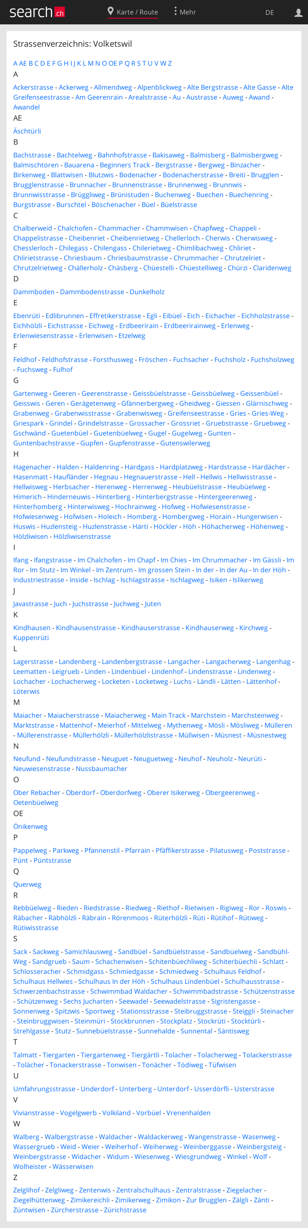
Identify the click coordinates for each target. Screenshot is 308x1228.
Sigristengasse (233, 1001)
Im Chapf (141, 559)
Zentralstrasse (198, 1190)
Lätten (231, 681)
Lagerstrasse (33, 661)
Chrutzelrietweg (38, 267)
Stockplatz (176, 1021)
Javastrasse (30, 603)
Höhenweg (267, 526)
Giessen (228, 403)
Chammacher (119, 228)
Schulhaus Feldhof (232, 971)
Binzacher (245, 164)
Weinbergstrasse (39, 1156)
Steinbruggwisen (43, 1021)
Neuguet (114, 758)
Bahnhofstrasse (122, 154)
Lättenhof (261, 681)
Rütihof (222, 917)
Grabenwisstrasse (83, 413)
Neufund (27, 758)
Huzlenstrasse (105, 526)
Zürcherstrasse (75, 1209)
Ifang (21, 559)
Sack (20, 951)
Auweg (233, 97)
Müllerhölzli (91, 735)
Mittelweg (146, 725)
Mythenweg (185, 725)
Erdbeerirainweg (190, 325)
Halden (68, 466)
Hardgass (139, 466)
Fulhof (62, 369)
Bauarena (79, 164)
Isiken (218, 579)
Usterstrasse (254, 1088)
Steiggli (244, 1011)
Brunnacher (88, 184)
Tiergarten (59, 1054)
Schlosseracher (37, 971)
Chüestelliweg (200, 267)
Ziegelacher (244, 1190)
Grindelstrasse (101, 423)
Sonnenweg (31, 1011)
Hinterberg (113, 496)
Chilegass (73, 247)
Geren (55, 403)
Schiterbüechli (234, 961)
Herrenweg (149, 486)
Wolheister (30, 1166)
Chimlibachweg (200, 247)
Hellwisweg (30, 486)
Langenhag (273, 661)
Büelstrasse (179, 204)
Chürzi (238, 267)
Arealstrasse (147, 97)
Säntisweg (233, 1030)
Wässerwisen (73, 1166)
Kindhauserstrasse (150, 627)
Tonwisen (122, 1064)
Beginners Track (125, 164)
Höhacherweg (223, 526)
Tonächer (157, 1064)
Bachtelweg (74, 154)
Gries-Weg (268, 413)
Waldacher (115, 1136)
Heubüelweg (246, 486)
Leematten (30, 671)
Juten (153, 603)
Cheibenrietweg (135, 238)
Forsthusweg (113, 359)
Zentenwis (95, 1190)
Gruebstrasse (227, 423)
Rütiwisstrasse (35, 927)
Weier (91, 1146)
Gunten (219, 433)
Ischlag (104, 579)
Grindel (60, 423)
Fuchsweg (32, 369)
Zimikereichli (90, 1199)
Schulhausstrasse (252, 981)
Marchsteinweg (255, 715)
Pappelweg (30, 850)
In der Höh (269, 569)
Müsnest (228, 735)
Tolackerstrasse (267, 1054)
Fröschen (153, 359)
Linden (95, 671)
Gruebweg (270, 423)
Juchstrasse (90, 603)
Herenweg (111, 486)
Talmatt (25, 1054)
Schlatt (273, 961)
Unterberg (135, 1088)
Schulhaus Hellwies (43, 981)
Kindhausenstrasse (86, 627)
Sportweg (100, 1011)
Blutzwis (101, 174)
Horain (220, 516)
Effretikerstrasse (115, 315)
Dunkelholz (147, 291)
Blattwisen (67, 174)
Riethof (168, 907)
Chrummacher (196, 257)
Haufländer (71, 476)
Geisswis (26, 403)
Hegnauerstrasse (151, 476)
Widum (118, 1156)
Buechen (210, 194)
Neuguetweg (153, 758)
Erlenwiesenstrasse (43, 335)
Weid (68, 1146)
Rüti (199, 917)
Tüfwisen (222, 1064)
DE (269, 12)
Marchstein (208, 715)
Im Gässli (267, 559)
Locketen (116, 681)
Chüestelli (158, 267)
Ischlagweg (187, 579)
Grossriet (185, 423)
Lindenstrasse (210, 671)
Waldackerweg (160, 1136)
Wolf (260, 1156)
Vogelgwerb (78, 1112)
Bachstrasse (32, 154)
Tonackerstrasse (75, 1064)
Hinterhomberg (37, 506)
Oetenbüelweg (35, 802)
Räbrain (94, 917)
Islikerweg (248, 579)
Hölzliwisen (30, 536)
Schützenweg (37, 1001)
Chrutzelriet (242, 257)
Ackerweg (74, 87)
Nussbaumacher (102, 768)
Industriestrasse (38, 579)
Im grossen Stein (164, 569)
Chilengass (110, 247)
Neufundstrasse (71, 758)
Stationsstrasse (144, 1011)
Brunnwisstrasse (39, 194)
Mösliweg (244, 725)
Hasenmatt (30, 476)
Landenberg (77, 661)
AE (23, 63)
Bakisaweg (168, 154)
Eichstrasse (65, 325)
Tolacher (178, 1054)
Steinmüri (90, 1021)
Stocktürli (246, 1021)
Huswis (24, 526)
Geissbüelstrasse (159, 393)
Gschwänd (29, 433)
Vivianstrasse (34, 1112)
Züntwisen (29, 1209)
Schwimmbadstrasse (205, 991)
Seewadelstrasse (180, 1001)
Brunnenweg (187, 184)
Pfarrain (137, 850)
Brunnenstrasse (137, 184)
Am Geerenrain (99, 97)
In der (205, 569)
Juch (60, 603)
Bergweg (211, 164)
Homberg (142, 516)
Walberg (26, 1136)
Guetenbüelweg (118, 433)
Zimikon (168, 1199)
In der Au (233, 569)
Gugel (157, 433)
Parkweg (66, 850)
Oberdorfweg (121, 792)
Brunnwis (227, 184)
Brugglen (265, 174)
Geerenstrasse (105, 393)
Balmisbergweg (254, 154)
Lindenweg (254, 671)
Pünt (20, 860)
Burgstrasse (32, 204)
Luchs (182, 681)
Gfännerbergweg (147, 403)
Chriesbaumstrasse (137, 257)
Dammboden (34, 291)
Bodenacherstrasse (193, 174)
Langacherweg (228, 661)
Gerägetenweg (93, 403)
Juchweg (127, 603)
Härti (140, 526)
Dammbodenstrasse (92, 291)
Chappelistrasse (38, 238)
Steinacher (277, 1011)
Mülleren (278, 725)
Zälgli (240, 1199)
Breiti (237, 174)
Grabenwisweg (139, 413)
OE (112, 63)
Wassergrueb (34, 1146)
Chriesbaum (83, 257)
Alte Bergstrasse (212, 87)
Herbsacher (71, 486)
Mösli (216, 725)
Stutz (63, 1030)
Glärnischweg (267, 403)
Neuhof (190, 758)
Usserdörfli (211, 1088)
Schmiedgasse (131, 971)
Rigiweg (231, 907)
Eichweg (101, 325)
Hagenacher (32, 466)
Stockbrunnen (133, 1021)
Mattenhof (76, 725)
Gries (238, 413)
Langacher (184, 661)
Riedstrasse (102, 907)
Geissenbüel (259, 393)
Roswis (276, 907)
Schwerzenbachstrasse (49, 991)
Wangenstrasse (212, 1136)
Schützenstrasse (269, 991)
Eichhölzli (27, 325)
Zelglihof (26, 1190)
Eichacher (220, 315)
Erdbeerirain (139, 325)
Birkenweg (29, 174)
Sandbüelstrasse (179, 951)
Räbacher (28, 917)
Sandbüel (132, 951)
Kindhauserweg (209, 627)
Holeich (110, 516)
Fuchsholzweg (272, 359)
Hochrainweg (135, 506)
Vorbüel (148, 1112)
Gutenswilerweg (185, 442)
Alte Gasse (259, 87)
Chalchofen (75, 228)
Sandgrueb (49, 961)
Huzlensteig (59, 526)
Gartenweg (30, 393)
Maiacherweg (125, 715)
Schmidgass (85, 971)
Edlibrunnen (65, 315)
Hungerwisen (257, 516)
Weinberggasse (207, 1146)
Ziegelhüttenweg (39, 1199)
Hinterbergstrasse (164, 496)
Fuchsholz (229, 359)
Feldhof (24, 359)
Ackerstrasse (33, 87)
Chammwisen (167, 228)
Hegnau (106, 476)
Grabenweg (31, 413)
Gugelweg (187, 433)
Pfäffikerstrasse (180, 850)
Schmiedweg (179, 971)
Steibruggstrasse (200, 1011)
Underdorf (97, 1088)
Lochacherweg (73, 681)
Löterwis (26, 691)
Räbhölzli (62, 917)
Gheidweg (194, 403)
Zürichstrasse (125, 1209)
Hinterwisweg (88, 506)
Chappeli (243, 228)
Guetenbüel (69, 433)
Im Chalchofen (99, 559)
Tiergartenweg (103, 1054)
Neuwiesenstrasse (41, 768)
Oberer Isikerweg (173, 792)
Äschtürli (27, 131)
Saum (81, 961)
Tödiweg (190, 1064)
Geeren (64, 393)
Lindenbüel (128, 671)
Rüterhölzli (171, 917)
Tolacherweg (217, 1054)
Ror (254, 907)
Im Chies (174, 559)
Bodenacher (138, 174)
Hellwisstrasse (250, 476)
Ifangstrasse (53, 559)
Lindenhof (167, 671)
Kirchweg (253, 627)
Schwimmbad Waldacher (129, 991)
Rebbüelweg (32, 907)
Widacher (86, 1156)
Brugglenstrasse (38, 184)
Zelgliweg (59, 1190)
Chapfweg (208, 228)
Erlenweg (235, 325)
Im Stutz (42, 569)
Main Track (168, 715)
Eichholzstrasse (265, 315)
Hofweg (173, 506)
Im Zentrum (114, 569)
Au (177, 97)
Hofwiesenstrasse (218, 506)
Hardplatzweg (181, 466)
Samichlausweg (89, 951)
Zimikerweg (133, 1199)
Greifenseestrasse (196, 413)
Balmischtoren (36, 164)
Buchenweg (173, 194)
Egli (152, 315)
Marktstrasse (33, 725)
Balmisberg (207, 154)
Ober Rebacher (36, 792)
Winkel (237, 1156)
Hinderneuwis (69, 496)
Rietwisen (199, 907)
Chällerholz (85, 267)
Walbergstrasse (69, 1136)
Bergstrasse (173, 164)
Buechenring (249, 194)
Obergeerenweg (230, 792)
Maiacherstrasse (73, 715)
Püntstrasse (52, 860)
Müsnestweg (266, 735)
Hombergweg (183, 516)
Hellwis (211, 476)
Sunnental (196, 1030)
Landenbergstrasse (132, 661)
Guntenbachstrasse (44, 442)
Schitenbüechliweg (178, 961)
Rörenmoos (130, 917)
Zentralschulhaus (143, 1190)
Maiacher (27, 715)
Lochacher (29, 681)
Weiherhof (121, 1146)
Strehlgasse (31, 1030)
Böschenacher (113, 204)
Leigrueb (65, 671)
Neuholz (220, 758)
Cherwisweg (254, 238)
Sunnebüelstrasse (104, 1030)
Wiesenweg (152, 1156)
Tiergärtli (145, 1054)
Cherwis (217, 238)
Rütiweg (251, 917)
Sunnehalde (156, 1030)
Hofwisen (78, 516)
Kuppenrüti (31, 637)
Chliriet (240, 247)
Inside (79, 579)
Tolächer (30, 1064)
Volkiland (116, 1112)
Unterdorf (173, 1088)
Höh (189, 526)
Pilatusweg (226, 850)
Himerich (27, 496)
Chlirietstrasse (35, 257)
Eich (193, 315)
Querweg (27, 884)
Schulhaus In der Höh (111, 981)
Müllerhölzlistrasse (143, 735)
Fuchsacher (191, 359)
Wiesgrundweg (198, 1156)
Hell (189, 476)
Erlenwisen (96, 335)
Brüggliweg (88, 194)
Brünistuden (130, 194)
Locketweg (151, 681)
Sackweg (46, 951)
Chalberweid (32, 228)
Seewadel (133, 1001)
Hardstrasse (227, 466)
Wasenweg (259, 1136)
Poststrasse (267, 850)
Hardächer (269, 466)
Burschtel (71, 204)
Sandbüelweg (231, 951)
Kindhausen (32, 627)
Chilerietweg (151, 247)
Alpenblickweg (159, 87)
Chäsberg (123, 267)
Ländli (206, 681)
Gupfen (91, 442)
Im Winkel (75, 569)
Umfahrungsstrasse (44, 1088)
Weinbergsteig (259, 1146)
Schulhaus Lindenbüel (185, 981)
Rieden (67, 907)
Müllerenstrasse (42, 735)
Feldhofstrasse (65, 359)
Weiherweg (160, 1146)
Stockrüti (211, 1021)
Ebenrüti (26, 315)
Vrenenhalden (188, 1112)
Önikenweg (30, 826)
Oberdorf (80, 792)
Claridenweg (272, 267)
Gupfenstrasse (132, 442)
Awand (259, 97)
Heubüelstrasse (197, 486)
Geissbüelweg (213, 393)
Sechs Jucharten (88, 1001)
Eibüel (172, 315)
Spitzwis (67, 1011)
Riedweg (138, 907)
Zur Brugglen (206, 1199)
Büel (148, 204)
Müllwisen (193, 735)
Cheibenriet (87, 238)
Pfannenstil (102, 850)
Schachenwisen (119, 961)
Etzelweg (131, 335)
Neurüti (250, 758)
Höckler (166, 526)
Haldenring (101, 466)
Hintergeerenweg (225, 496)
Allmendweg (113, 87)
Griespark (28, 423)
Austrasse (201, 97)
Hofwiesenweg (35, 516)
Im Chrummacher (220, 559)
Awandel (26, 107)
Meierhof (112, 725)
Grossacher (147, 423)
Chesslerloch (33, 247)
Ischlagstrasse (142, 579)
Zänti (262, 1199)
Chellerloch (182, 238)
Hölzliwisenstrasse (82, 536)
